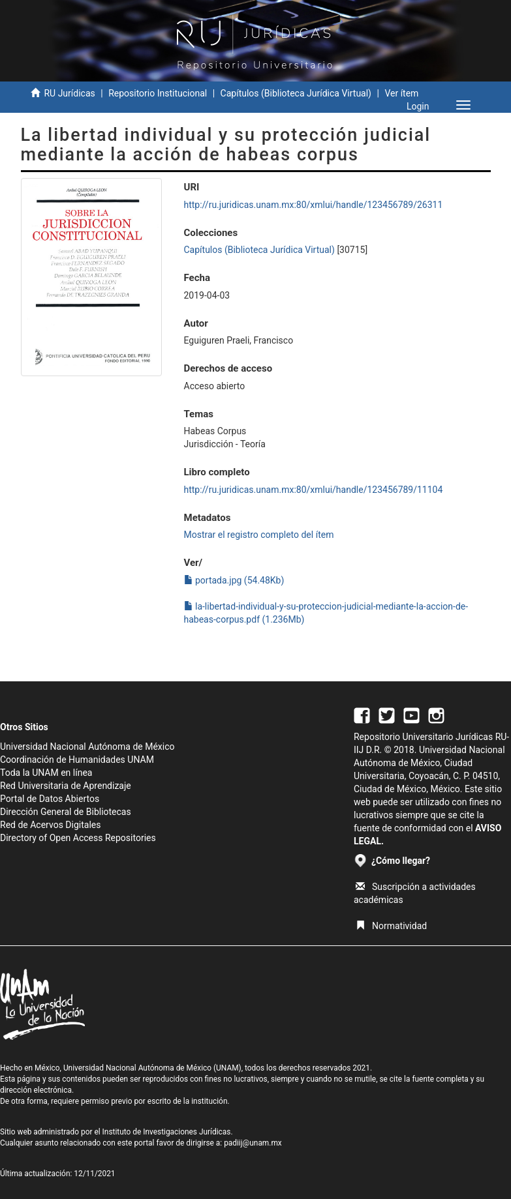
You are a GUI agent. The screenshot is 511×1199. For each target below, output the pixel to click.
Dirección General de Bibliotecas (65, 812)
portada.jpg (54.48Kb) (234, 580)
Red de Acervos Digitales (50, 825)
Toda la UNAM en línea (46, 772)
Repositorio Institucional (157, 93)
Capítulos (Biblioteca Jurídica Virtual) (296, 93)
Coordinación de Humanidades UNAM (77, 759)
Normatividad (391, 926)
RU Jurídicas (69, 93)
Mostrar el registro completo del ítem (259, 534)
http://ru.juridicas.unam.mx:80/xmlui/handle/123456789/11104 (313, 489)
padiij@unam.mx (253, 1142)
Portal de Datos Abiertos (49, 798)
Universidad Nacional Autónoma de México (87, 746)
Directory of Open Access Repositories (78, 838)
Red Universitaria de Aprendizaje (65, 785)
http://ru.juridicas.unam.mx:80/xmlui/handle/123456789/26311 (313, 205)
